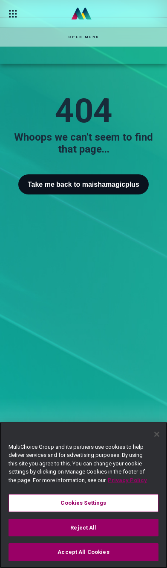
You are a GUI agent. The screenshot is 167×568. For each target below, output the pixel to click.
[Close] (156, 434)
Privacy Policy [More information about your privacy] (127, 480)
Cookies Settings (83, 503)
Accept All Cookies (83, 552)
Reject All (83, 527)
